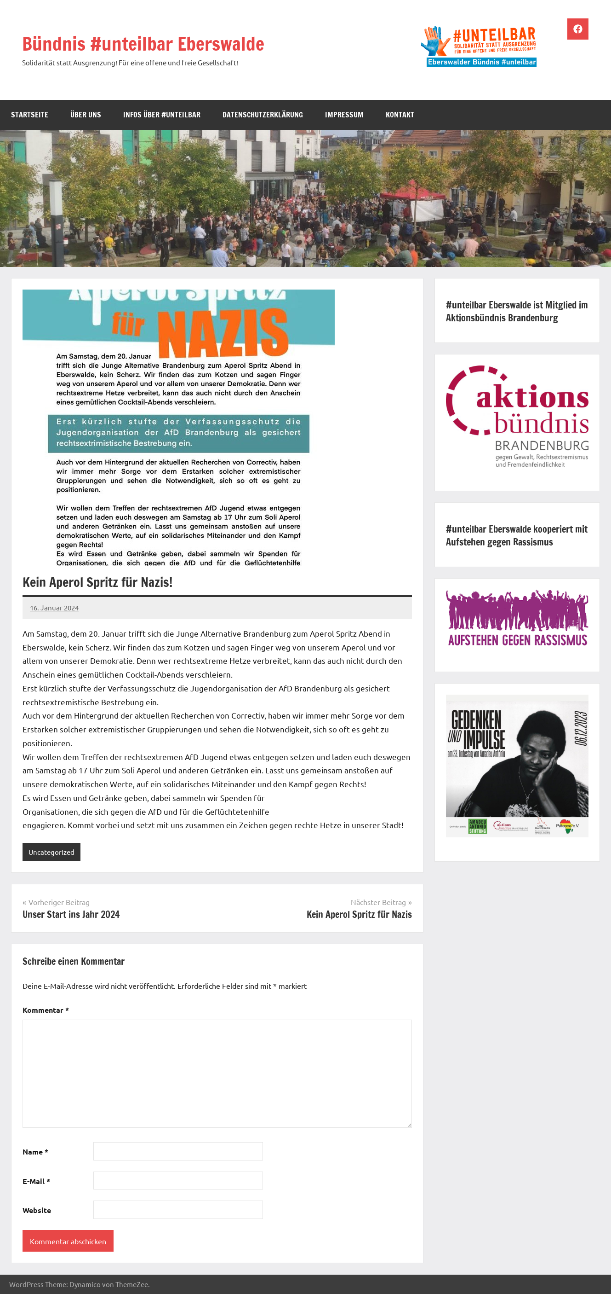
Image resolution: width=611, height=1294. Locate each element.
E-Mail (36, 1181)
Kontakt (400, 115)
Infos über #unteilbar (161, 115)
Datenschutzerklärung (263, 115)
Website (37, 1210)
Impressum (344, 115)
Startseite (29, 115)
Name (35, 1151)
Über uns (85, 115)
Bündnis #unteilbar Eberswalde (143, 43)
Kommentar (46, 1010)
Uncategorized (51, 851)
